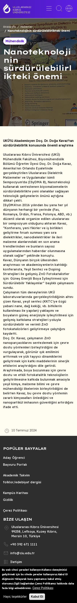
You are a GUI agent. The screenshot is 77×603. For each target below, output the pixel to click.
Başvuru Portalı (15, 464)
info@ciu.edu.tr (22, 553)
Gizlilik (8, 500)
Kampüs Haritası (15, 493)
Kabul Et (37, 596)
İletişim (16, 562)
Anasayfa (9, 26)
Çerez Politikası (15, 510)
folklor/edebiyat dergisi (22, 482)
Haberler (26, 26)
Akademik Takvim (16, 475)
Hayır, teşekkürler (15, 596)
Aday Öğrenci (14, 458)
